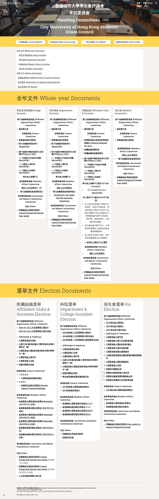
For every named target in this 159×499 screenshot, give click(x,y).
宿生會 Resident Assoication (31, 69)
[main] (79, 18)
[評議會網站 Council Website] (30, 42)
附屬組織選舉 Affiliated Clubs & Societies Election (39, 78)
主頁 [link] (138, 3)
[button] (156, 3)
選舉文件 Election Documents (29, 73)
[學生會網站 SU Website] (95, 42)
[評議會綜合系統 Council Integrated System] (63, 42)
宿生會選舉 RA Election (27, 87)
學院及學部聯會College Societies (32, 55)
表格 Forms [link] (147, 3)
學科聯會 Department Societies (32, 60)
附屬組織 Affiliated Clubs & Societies (34, 64)
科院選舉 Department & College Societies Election (39, 82)
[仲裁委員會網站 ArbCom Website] (128, 42)
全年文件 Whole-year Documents (31, 51)
